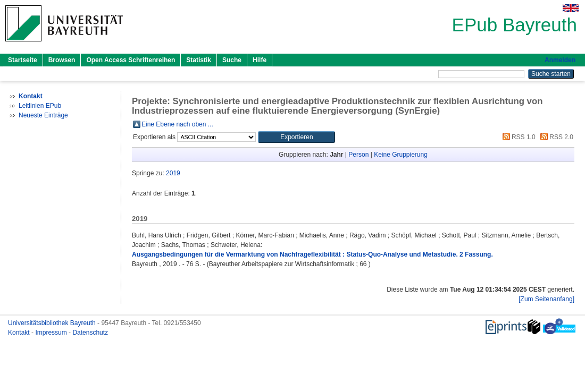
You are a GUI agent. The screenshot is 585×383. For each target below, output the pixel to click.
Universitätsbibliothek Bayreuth (52, 323)
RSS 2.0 (555, 137)
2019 (173, 173)
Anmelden (560, 60)
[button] (296, 137)
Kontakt (19, 332)
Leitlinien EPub (40, 105)
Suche (231, 60)
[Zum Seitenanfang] (546, 299)
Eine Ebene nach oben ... (177, 124)
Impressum (52, 332)
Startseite (22, 60)
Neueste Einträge (43, 115)
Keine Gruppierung (401, 154)
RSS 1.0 (517, 137)
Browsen (62, 60)
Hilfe (259, 60)
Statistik (198, 60)
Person (358, 154)
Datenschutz (90, 332)
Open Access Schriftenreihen (130, 60)
